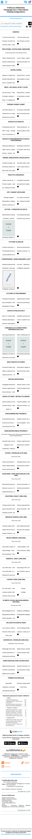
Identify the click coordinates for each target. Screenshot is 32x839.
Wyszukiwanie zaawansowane (8, 26)
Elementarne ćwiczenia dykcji (11, 722)
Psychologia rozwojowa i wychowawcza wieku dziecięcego (17, 704)
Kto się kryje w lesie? (10, 725)
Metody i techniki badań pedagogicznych (14, 705)
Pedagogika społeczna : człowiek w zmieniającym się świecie (17, 701)
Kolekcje (19, 26)
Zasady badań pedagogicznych (12, 699)
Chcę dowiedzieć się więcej (8, 834)
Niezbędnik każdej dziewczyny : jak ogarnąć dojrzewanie (17, 709)
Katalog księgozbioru (16, 18)
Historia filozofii (9, 702)
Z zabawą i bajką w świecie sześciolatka (13, 721)
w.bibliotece (15, 755)
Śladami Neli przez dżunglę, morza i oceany (14, 719)
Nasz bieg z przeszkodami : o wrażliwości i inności (15, 712)
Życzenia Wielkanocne (8, 795)
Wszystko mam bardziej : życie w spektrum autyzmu (16, 711)
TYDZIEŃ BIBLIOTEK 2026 (9, 780)
